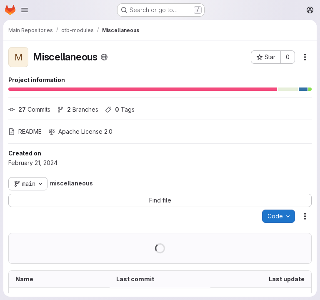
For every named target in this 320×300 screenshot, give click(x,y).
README (25, 131)
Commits (29, 109)
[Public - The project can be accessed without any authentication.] (104, 57)
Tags (120, 109)
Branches (77, 109)
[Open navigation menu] (24, 10)
